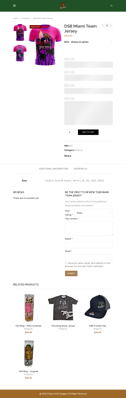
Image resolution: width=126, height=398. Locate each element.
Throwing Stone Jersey (63, 326)
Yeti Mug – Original (28, 371)
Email (68, 251)
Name (68, 239)
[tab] (53, 169)
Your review (72, 218)
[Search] (111, 6)
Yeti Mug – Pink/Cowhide (28, 326)
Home (15, 18)
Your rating (69, 213)
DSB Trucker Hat (97, 326)
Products (25, 18)
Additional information (53, 168)
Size (66, 42)
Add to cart (88, 132)
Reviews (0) (80, 168)
